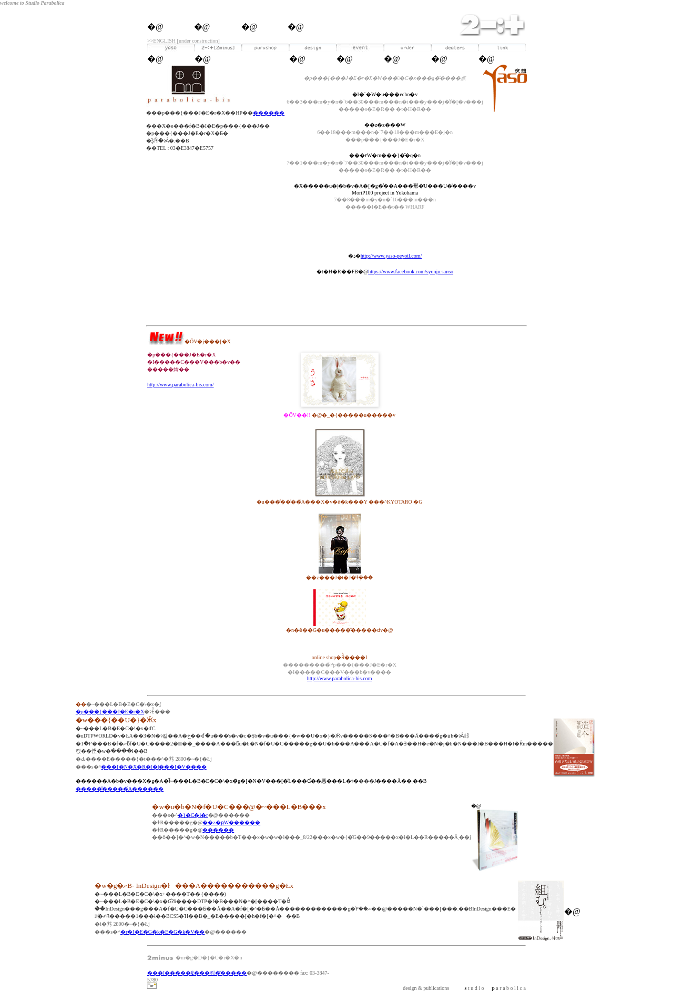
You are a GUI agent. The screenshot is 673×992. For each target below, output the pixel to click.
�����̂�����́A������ (120, 789)
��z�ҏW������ (231, 822)
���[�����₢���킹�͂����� (197, 973)
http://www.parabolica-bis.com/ (180, 384)
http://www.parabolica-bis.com (339, 678)
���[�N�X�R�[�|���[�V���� (153, 767)
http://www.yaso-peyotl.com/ (391, 256)
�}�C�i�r (193, 815)
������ (268, 113)
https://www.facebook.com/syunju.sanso (410, 271)
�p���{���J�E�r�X (110, 711)
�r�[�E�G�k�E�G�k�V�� (162, 932)
